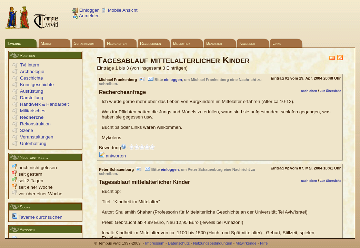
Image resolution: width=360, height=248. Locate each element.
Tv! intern (29, 65)
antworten (112, 155)
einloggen (173, 80)
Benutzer (214, 43)
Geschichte (31, 78)
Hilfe (264, 243)
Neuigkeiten (117, 43)
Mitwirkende (246, 243)
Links (276, 43)
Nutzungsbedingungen (212, 243)
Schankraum (84, 43)
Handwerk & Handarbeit (44, 104)
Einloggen (86, 10)
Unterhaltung (33, 143)
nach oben (309, 91)
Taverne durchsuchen (37, 217)
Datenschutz (179, 243)
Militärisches (32, 110)
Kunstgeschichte (37, 84)
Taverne (14, 43)
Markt (46, 43)
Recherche (31, 117)
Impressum (154, 243)
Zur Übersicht (330, 91)
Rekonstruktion (35, 123)
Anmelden (86, 15)
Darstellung (31, 97)
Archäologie (32, 71)
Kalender (247, 43)
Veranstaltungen (36, 137)
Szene (26, 130)
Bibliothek (181, 43)
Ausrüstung (31, 91)
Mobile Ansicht (119, 10)
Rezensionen (150, 43)
